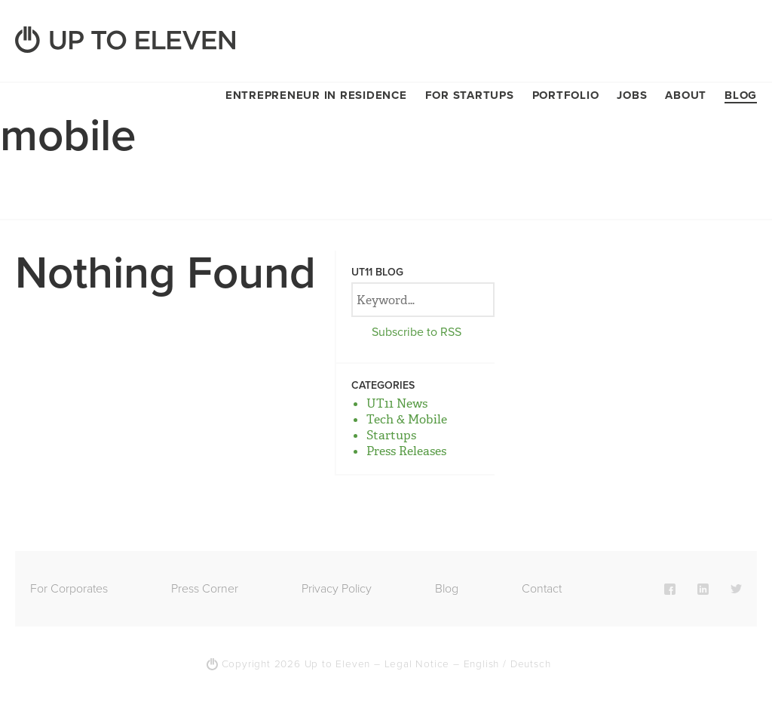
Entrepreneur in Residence (316, 95)
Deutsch (530, 664)
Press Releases (406, 451)
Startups (391, 435)
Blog (741, 95)
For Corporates (69, 588)
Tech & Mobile (406, 419)
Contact (542, 588)
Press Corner (204, 588)
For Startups (469, 95)
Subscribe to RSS (416, 332)
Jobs (632, 95)
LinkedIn (703, 589)
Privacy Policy (337, 588)
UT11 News (396, 403)
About (685, 95)
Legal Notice (417, 664)
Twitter (736, 589)
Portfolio (565, 95)
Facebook (670, 589)
